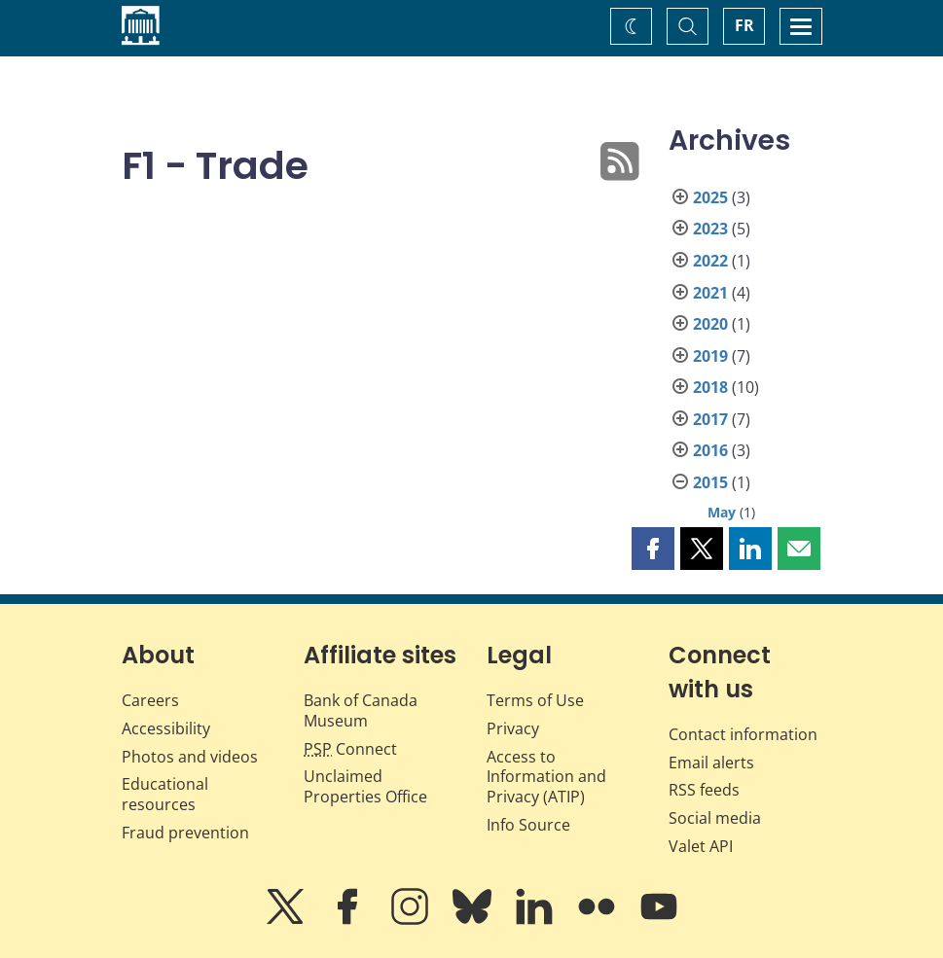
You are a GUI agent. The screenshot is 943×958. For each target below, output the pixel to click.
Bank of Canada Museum (360, 710)
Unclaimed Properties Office (365, 786)
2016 (710, 450)
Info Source (528, 824)
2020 (710, 324)
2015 (710, 482)
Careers (150, 700)
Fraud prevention (185, 832)
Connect (350, 749)
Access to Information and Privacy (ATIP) (546, 777)
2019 (710, 356)
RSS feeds (704, 789)
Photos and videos (190, 756)
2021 (710, 292)
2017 (710, 419)
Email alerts (711, 762)
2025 (710, 197)
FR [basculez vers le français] (744, 25)
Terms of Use (535, 700)
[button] (653, 548)
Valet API (701, 846)
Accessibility (166, 728)
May (721, 512)
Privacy (513, 728)
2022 (710, 260)
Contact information (743, 734)
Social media (715, 818)
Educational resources (165, 794)
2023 (710, 228)
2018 (710, 387)
